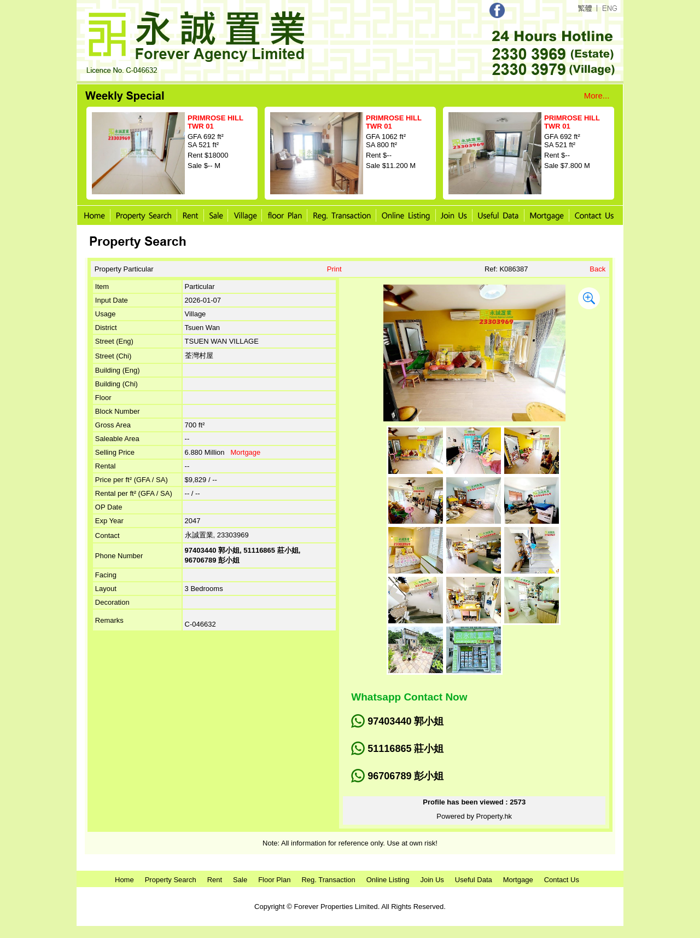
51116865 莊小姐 (406, 748)
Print (334, 269)
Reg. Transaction (328, 880)
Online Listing (388, 880)
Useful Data (473, 880)
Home (124, 880)
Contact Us (561, 880)
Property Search (170, 880)
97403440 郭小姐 (406, 721)
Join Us (432, 880)
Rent (214, 880)
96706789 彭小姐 (406, 776)
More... (597, 95)
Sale (240, 880)
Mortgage (245, 452)
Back (597, 269)
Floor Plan (274, 880)
